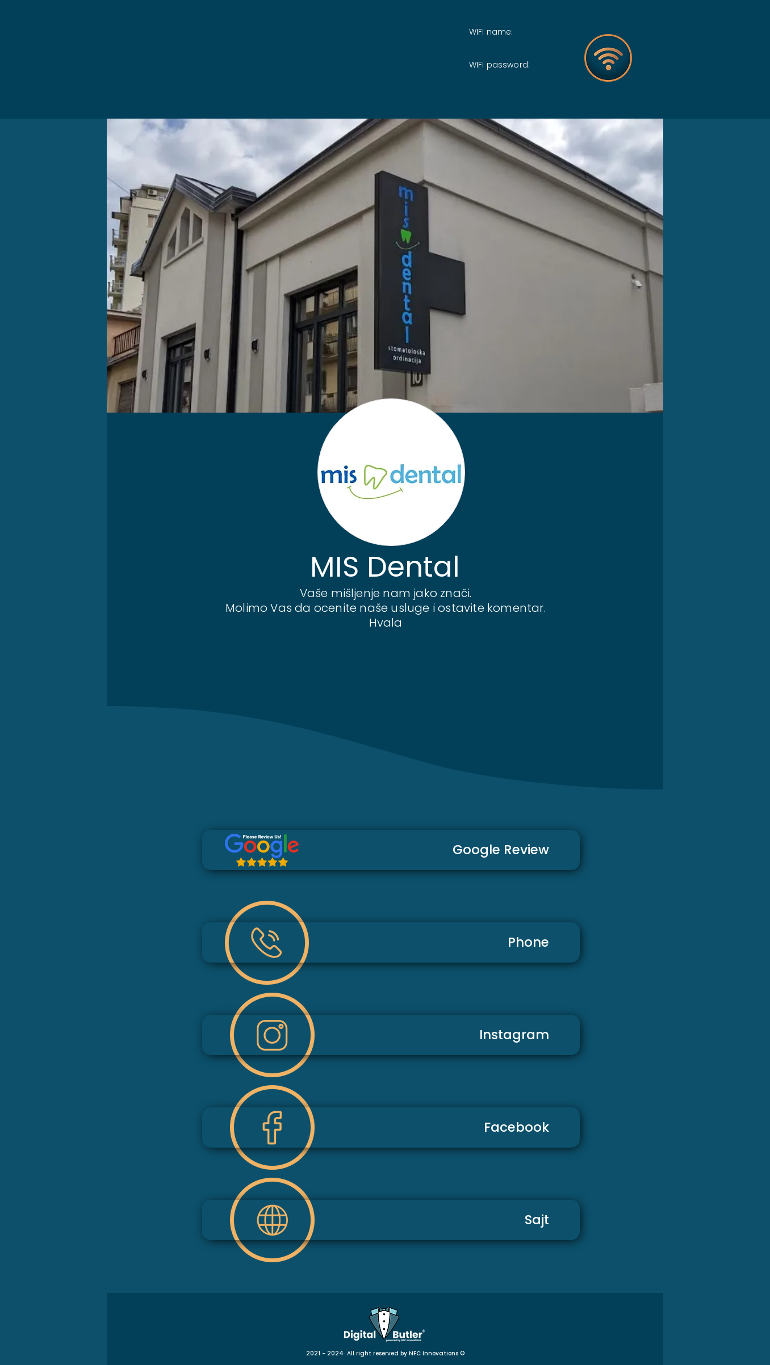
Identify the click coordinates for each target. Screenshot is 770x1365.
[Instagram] (391, 1035)
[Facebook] (391, 1127)
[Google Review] (391, 850)
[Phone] (391, 942)
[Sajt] (391, 1220)
